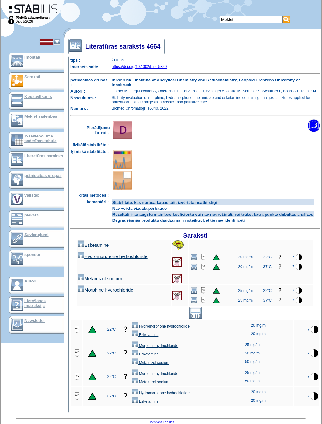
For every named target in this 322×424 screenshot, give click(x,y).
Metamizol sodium (100, 278)
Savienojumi (36, 234)
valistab (31, 195)
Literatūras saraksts (43, 155)
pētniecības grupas (42, 175)
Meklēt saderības (40, 116)
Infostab (32, 57)
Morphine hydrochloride (105, 289)
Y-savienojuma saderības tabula (40, 138)
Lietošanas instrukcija (35, 303)
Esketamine (93, 245)
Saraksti (32, 77)
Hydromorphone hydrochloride (113, 256)
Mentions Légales (162, 422)
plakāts (31, 215)
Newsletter (34, 320)
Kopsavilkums (38, 96)
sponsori (33, 254)
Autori (30, 281)
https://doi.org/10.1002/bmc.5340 (139, 67)
